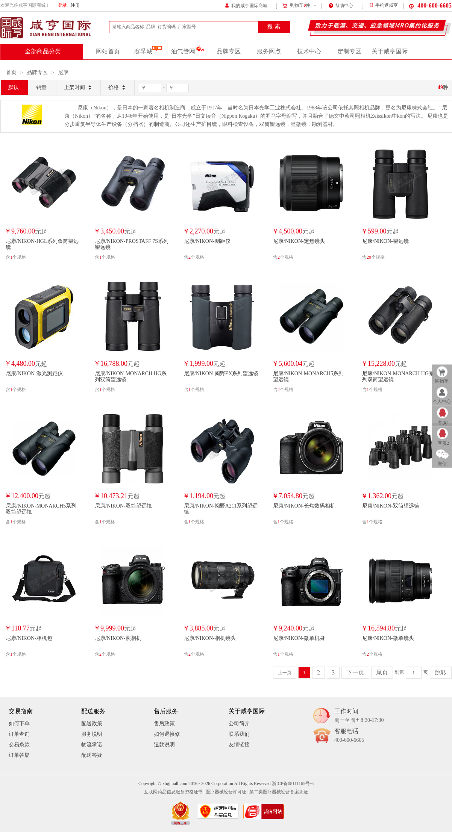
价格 (117, 88)
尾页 (382, 672)
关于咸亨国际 (390, 51)
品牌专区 (229, 51)
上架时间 (78, 88)
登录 (62, 5)
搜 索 (274, 26)
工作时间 (359, 716)
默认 (13, 87)
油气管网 (188, 51)
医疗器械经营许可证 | (227, 792)
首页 (11, 72)
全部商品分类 (43, 51)
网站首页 (108, 51)
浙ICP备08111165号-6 (293, 783)
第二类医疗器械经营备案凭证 (278, 792)
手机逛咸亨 (383, 5)
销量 (41, 87)
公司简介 (239, 723)
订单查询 (19, 734)
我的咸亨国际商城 (246, 5)
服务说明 (91, 734)
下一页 (355, 672)
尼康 (63, 72)
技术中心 (309, 51)
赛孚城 (148, 51)
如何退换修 (167, 734)
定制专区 (349, 51)
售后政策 (164, 723)
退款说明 (164, 744)
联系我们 (239, 734)
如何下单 (19, 723)
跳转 (441, 672)
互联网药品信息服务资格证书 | (174, 792)
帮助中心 (341, 5)
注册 (75, 5)
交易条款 (19, 744)
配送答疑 (91, 755)
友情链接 (239, 744)
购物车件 (296, 5)
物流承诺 (91, 744)
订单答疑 (19, 755)
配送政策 (91, 723)
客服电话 (349, 736)
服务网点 (269, 51)
